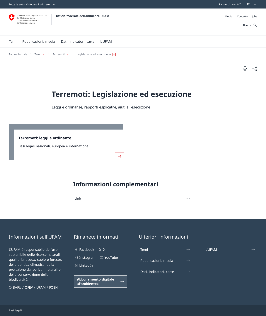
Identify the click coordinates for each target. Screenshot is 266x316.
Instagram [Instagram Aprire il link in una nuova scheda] (85, 257)
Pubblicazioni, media (165, 260)
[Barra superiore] (229, 4)
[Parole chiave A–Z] (229, 4)
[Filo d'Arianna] (131, 54)
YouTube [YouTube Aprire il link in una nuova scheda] (108, 257)
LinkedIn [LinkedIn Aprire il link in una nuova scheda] (83, 265)
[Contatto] (242, 16)
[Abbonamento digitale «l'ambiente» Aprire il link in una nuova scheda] (100, 281)
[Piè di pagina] (133, 310)
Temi (165, 249)
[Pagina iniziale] (18, 54)
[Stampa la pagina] (245, 68)
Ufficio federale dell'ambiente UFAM (82, 16)
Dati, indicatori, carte (165, 271)
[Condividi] (254, 68)
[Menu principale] (130, 41)
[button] (12, 41)
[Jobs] (254, 16)
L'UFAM (230, 249)
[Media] (229, 16)
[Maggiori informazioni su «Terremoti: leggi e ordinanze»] (119, 156)
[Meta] (241, 16)
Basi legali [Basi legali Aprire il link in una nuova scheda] (15, 310)
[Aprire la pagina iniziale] (59, 21)
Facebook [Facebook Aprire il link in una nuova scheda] (84, 249)
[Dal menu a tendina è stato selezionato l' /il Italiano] (250, 4)
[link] (69, 145)
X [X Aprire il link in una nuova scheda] (101, 249)
